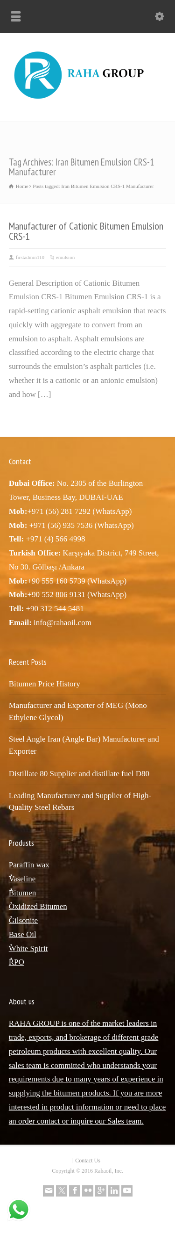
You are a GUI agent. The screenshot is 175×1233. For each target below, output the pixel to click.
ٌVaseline (22, 878)
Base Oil (22, 934)
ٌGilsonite (23, 920)
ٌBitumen (22, 892)
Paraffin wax (29, 864)
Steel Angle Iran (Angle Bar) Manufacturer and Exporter (84, 745)
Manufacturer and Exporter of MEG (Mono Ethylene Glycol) (78, 711)
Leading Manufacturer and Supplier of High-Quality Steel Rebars (80, 801)
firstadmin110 (30, 257)
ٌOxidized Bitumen (38, 906)
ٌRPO (16, 962)
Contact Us (87, 1160)
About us (22, 1001)
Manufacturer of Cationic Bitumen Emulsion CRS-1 (86, 231)
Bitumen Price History (44, 683)
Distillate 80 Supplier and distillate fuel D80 (79, 773)
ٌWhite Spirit (28, 948)
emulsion (65, 257)
